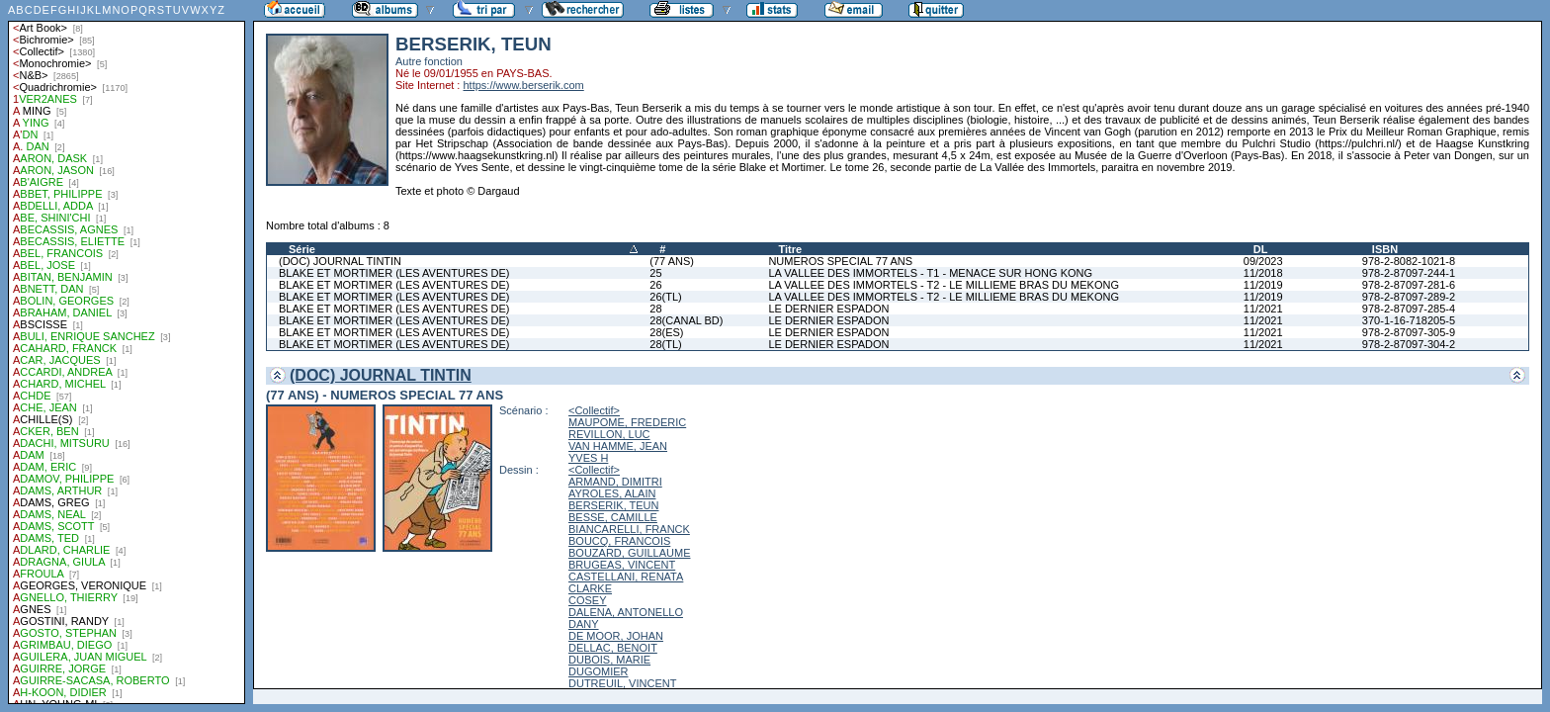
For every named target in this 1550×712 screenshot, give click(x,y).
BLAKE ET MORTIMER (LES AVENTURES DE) (394, 273)
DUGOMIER (598, 671)
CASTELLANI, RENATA (625, 576)
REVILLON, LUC (609, 434)
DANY (583, 624)
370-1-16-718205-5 (1408, 320)
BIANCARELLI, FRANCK (629, 529)
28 (655, 308)
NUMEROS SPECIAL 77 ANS (840, 261)
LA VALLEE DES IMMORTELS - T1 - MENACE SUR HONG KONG (930, 273)
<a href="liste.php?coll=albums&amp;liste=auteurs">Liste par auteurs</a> (126, 352)
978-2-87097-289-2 (1408, 297)
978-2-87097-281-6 (1408, 285)
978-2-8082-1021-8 (1408, 261)
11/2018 (1263, 273)
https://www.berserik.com (523, 85)
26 (655, 285)
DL (1260, 249)
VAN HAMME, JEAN (617, 446)
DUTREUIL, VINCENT (622, 683)
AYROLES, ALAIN (611, 493)
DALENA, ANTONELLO (625, 612)
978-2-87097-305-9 (1408, 332)
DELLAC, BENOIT (612, 648)
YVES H (588, 458)
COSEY (587, 600)
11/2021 (1263, 308)
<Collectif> (594, 410)
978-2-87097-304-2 (1408, 344)
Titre (790, 249)
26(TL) (665, 297)
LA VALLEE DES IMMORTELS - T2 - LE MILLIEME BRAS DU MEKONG (943, 285)
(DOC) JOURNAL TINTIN (340, 261)
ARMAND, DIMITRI (615, 482)
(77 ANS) (671, 261)
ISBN (1385, 249)
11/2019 (1263, 285)
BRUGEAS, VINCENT (621, 565)
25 (655, 273)
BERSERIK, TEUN (613, 505)
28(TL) (665, 344)
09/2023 (1263, 261)
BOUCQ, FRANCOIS (619, 541)
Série (302, 249)
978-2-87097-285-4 (1408, 308)
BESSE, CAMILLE (612, 517)
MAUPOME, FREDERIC (627, 422)
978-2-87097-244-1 (1408, 273)
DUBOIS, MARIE (609, 660)
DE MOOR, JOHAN (615, 636)
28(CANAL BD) (686, 320)
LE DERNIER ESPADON (828, 308)
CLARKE (590, 588)
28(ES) (666, 332)
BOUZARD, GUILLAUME (629, 553)
